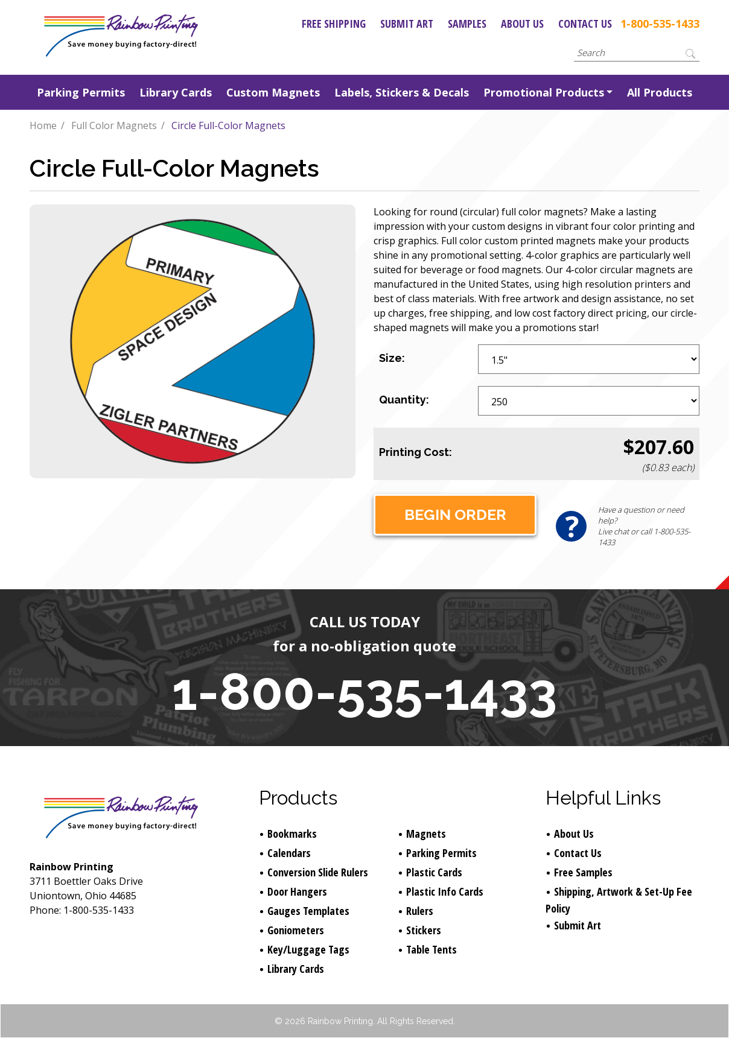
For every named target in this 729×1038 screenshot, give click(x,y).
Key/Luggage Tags (308, 949)
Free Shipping (334, 23)
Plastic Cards (434, 872)
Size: (392, 358)
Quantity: (404, 399)
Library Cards (175, 92)
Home (43, 125)
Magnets (426, 833)
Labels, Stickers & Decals (401, 92)
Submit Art (406, 23)
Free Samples (583, 872)
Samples (467, 23)
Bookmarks (292, 833)
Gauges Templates (308, 911)
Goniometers (295, 930)
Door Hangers (297, 891)
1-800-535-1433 (659, 23)
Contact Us (585, 23)
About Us (522, 23)
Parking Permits (81, 92)
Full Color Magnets (114, 125)
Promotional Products (543, 92)
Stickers (423, 930)
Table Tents (431, 949)
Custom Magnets (273, 92)
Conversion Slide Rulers (317, 872)
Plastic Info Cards (444, 891)
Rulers (419, 911)
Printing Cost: (415, 452)
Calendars (289, 853)
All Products (659, 92)
